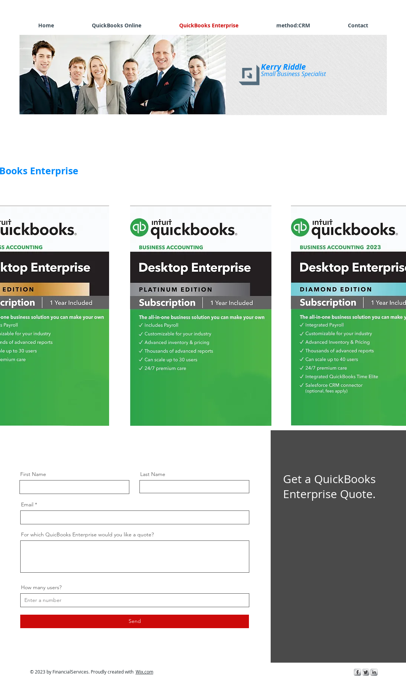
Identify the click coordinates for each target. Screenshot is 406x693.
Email (27, 504)
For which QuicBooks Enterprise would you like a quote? (87, 534)
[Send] (134, 621)
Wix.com (144, 672)
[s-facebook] (357, 672)
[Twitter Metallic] (365, 672)
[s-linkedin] (374, 672)
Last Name (152, 474)
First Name (33, 474)
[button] (124, 74)
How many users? (41, 587)
